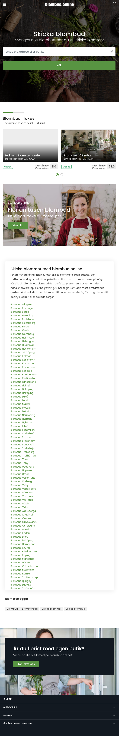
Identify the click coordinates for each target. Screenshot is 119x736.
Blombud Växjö (20, 503)
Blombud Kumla (20, 573)
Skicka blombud (75, 608)
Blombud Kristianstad (23, 378)
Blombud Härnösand (23, 544)
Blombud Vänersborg (23, 489)
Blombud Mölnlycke (22, 570)
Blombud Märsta (21, 411)
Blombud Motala (21, 407)
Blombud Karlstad (21, 371)
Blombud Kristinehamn (24, 551)
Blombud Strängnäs (23, 588)
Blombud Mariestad (22, 559)
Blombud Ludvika (21, 584)
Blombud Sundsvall (22, 444)
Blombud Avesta (21, 529)
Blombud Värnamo (22, 492)
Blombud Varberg (21, 481)
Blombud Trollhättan (23, 455)
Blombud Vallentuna (23, 477)
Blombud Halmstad (22, 337)
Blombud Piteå (19, 426)
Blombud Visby (19, 485)
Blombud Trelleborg (22, 452)
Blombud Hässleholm (23, 348)
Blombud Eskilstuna (22, 319)
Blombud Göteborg (22, 334)
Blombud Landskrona (23, 382)
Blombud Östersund (23, 525)
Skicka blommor (52, 608)
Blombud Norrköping (23, 415)
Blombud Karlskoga (22, 363)
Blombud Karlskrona (23, 367)
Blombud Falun (20, 326)
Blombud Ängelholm (23, 514)
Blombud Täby (19, 463)
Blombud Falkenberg (23, 323)
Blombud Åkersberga (23, 511)
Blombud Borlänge (22, 308)
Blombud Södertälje (22, 448)
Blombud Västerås (22, 500)
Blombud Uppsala (21, 470)
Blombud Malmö (21, 404)
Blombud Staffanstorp (24, 577)
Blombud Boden (20, 533)
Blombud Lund (19, 400)
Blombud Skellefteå (22, 433)
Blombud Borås (20, 312)
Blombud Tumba (21, 459)
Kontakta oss (26, 664)
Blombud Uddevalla (22, 466)
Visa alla (17, 225)
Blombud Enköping (22, 315)
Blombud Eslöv (19, 536)
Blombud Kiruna (20, 548)
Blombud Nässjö (20, 562)
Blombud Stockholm (23, 441)
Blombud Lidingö (21, 385)
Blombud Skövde (21, 437)
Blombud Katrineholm (24, 374)
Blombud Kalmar (21, 356)
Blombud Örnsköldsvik (24, 522)
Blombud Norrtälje (21, 418)
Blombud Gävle (20, 330)
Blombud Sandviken (23, 430)
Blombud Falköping (22, 540)
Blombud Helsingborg (23, 341)
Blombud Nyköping (22, 422)
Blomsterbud (30, 608)
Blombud (12, 608)
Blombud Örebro (21, 518)
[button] (57, 174)
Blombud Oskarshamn (24, 566)
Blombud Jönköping (23, 352)
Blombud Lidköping (22, 389)
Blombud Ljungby (21, 581)
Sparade (114, 4)
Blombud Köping (20, 555)
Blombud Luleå (19, 396)
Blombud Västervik (22, 496)
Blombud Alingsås (21, 304)
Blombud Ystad (20, 507)
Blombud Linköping (22, 393)
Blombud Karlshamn (23, 360)
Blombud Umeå (20, 474)
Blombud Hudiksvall (22, 345)
